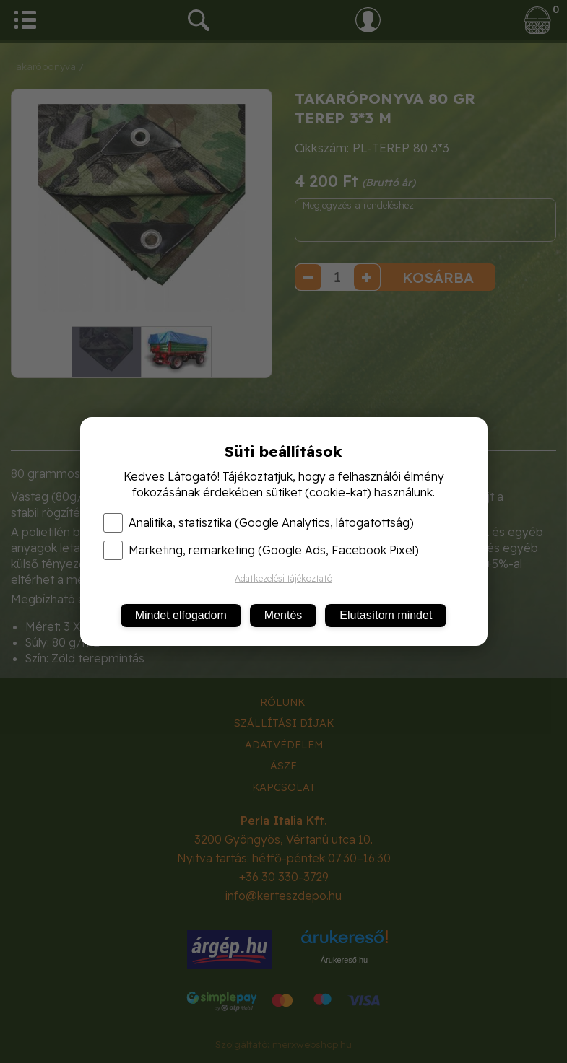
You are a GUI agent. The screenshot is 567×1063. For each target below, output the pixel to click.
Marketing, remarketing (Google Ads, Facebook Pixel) (261, 549)
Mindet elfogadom (181, 615)
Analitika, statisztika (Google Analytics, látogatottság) (258, 522)
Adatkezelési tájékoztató (283, 578)
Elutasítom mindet (385, 615)
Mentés (283, 615)
